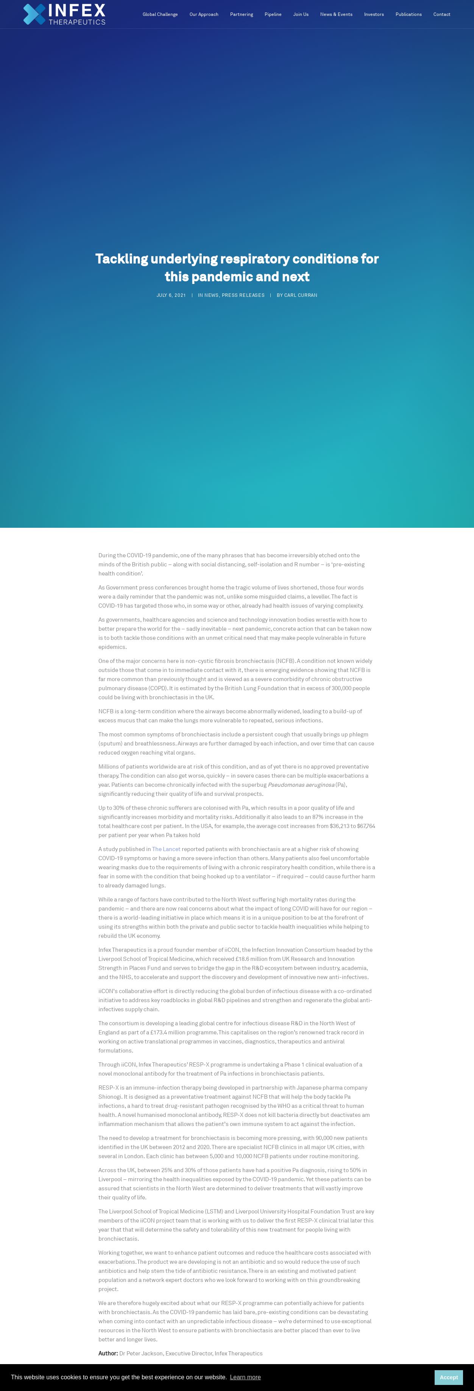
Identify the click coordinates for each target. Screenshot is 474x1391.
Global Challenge (160, 14)
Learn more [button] (245, 1377)
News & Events (336, 14)
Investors (374, 14)
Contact (442, 14)
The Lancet (166, 849)
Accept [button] (449, 1377)
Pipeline (273, 14)
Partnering (241, 14)
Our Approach (204, 14)
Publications (409, 14)
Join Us (301, 14)
